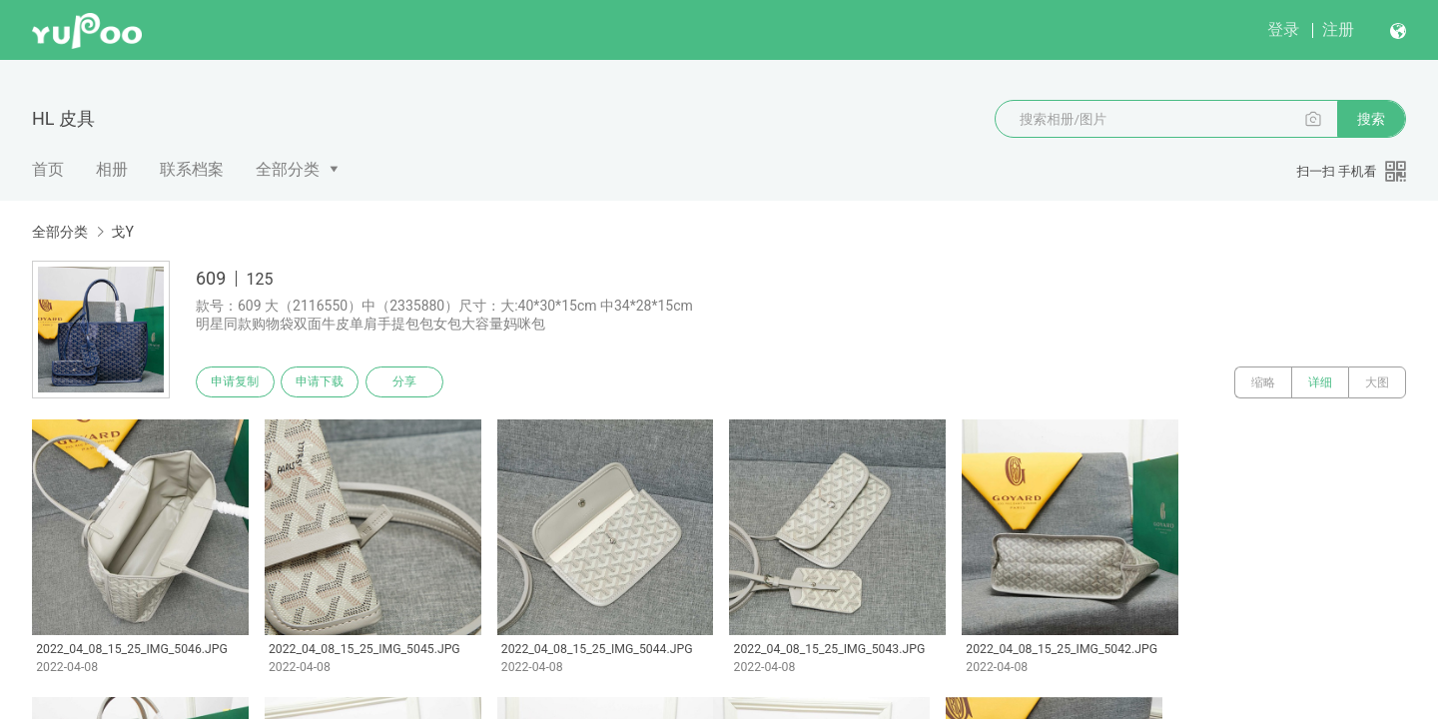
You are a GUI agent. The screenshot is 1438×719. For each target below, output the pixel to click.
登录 (1283, 29)
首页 (48, 169)
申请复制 (238, 382)
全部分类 (288, 169)
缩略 (1263, 382)
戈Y (122, 232)
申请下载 (328, 382)
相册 (112, 169)
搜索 (1371, 119)
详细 (1320, 382)
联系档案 (192, 169)
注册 (1338, 29)
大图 (1377, 382)
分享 (417, 382)
